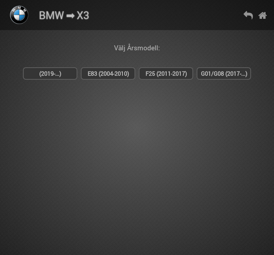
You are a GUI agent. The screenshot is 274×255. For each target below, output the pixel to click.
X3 (83, 15)
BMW (51, 15)
